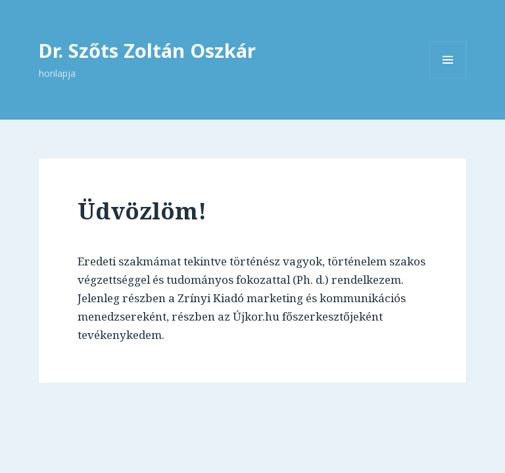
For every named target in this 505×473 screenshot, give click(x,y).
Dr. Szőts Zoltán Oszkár (147, 50)
